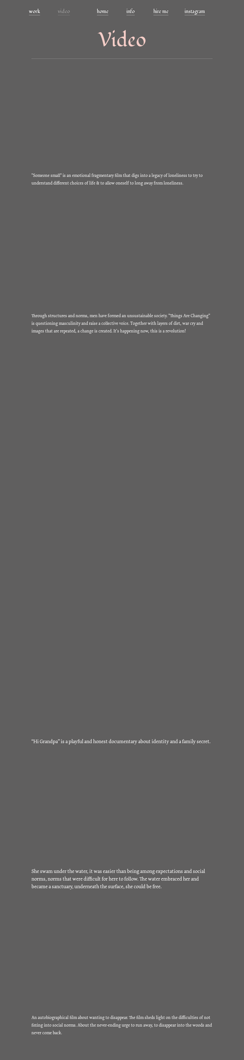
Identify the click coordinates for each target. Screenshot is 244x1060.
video (64, 11)
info (130, 11)
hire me (160, 11)
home (102, 11)
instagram (195, 11)
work (34, 11)
